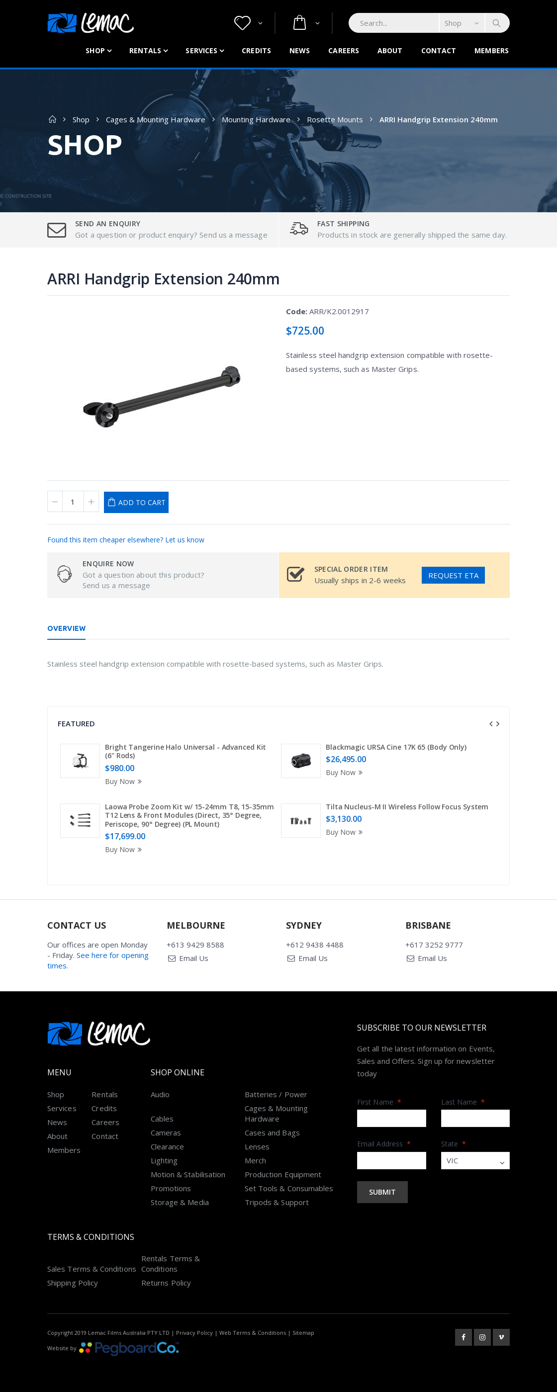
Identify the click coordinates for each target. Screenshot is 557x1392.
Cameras (166, 1132)
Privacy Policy (194, 1332)
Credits (256, 50)
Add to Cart (142, 502)
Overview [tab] (66, 628)
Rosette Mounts (335, 119)
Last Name (463, 1102)
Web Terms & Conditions (252, 1332)
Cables (162, 1119)
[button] (248, 23)
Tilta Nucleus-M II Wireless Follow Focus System (407, 806)
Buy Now (125, 781)
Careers (343, 50)
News (299, 50)
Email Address (384, 1143)
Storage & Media (180, 1202)
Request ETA (453, 575)
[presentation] (490, 723)
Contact (439, 50)
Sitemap (303, 1332)
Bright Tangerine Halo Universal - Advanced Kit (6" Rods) (185, 751)
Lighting (164, 1160)
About (390, 50)
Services (201, 50)
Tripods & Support (277, 1202)
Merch (255, 1160)
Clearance (168, 1146)
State (453, 1143)
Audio (160, 1094)
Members (491, 50)
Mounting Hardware (256, 119)
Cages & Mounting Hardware (155, 119)
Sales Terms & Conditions (91, 1269)
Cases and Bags (272, 1132)
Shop (95, 50)
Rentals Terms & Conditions (170, 1263)
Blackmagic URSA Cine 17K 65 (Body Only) (396, 747)
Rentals (145, 50)
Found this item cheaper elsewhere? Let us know (125, 539)
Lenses (257, 1146)
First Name (379, 1102)
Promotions (171, 1188)
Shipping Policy (72, 1283)
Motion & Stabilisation (188, 1174)
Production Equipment (283, 1174)
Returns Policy (166, 1283)
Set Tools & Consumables (289, 1188)
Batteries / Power (276, 1094)
